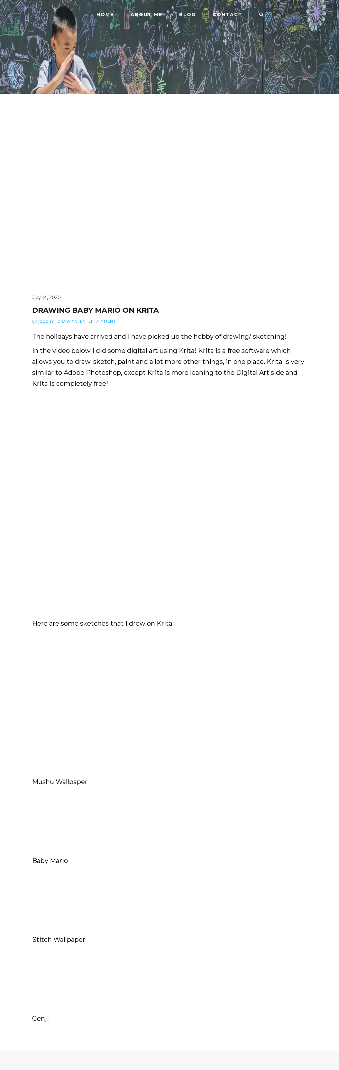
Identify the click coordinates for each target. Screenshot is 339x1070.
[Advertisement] (169, 677)
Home (105, 14)
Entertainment (98, 321)
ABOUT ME (146, 14)
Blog (187, 14)
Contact (228, 14)
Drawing (68, 321)
